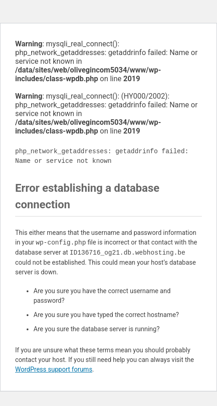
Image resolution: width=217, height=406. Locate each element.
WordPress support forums (53, 369)
